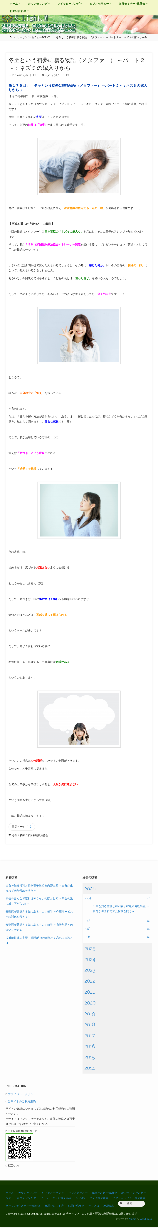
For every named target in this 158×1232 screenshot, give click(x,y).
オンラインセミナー (19, 1198)
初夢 (23, 835)
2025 (89, 948)
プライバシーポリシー (22, 1094)
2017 (89, 1036)
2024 (89, 959)
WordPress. (145, 1223)
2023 (89, 970)
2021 (89, 992)
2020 (90, 1003)
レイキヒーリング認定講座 (128, 1198)
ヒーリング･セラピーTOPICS (34, 37)
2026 (90, 889)
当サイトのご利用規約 (22, 1101)
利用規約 (11, 1210)
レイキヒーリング (55, 1193)
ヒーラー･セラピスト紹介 (90, 1198)
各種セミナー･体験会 (110, 1193)
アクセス (138, 1203)
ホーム (10, 1193)
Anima (132, 1223)
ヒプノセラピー (82, 1193)
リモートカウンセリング (52, 1198)
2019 (89, 1014)
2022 (89, 981)
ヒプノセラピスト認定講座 (23, 1203)
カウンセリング (29, 1193)
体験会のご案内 (96, 1203)
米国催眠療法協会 (39, 835)
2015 (89, 1057)
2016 (89, 1047)
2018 (89, 1025)
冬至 (15, 835)
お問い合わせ (119, 1203)
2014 (89, 1068)
